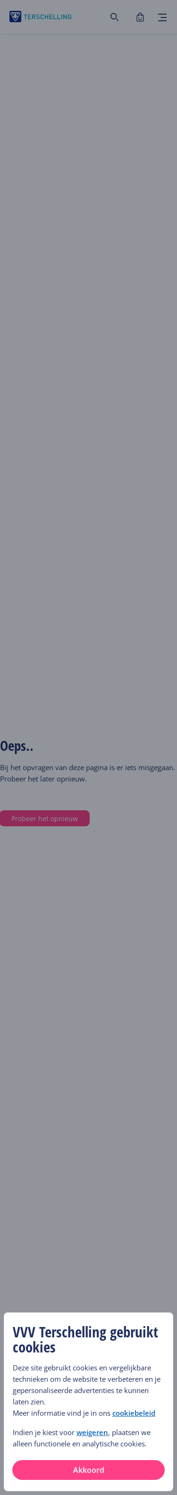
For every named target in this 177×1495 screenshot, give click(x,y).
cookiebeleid (133, 1413)
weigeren (92, 1432)
